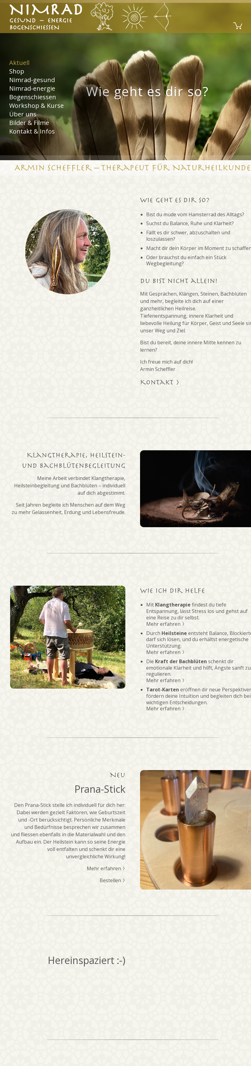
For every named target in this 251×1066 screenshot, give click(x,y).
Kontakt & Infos (32, 131)
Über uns (22, 114)
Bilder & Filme (29, 123)
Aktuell (19, 63)
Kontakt (160, 382)
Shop (16, 71)
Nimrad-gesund (32, 80)
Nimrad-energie (32, 88)
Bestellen (112, 880)
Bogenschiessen (32, 97)
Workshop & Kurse (36, 105)
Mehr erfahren (165, 624)
